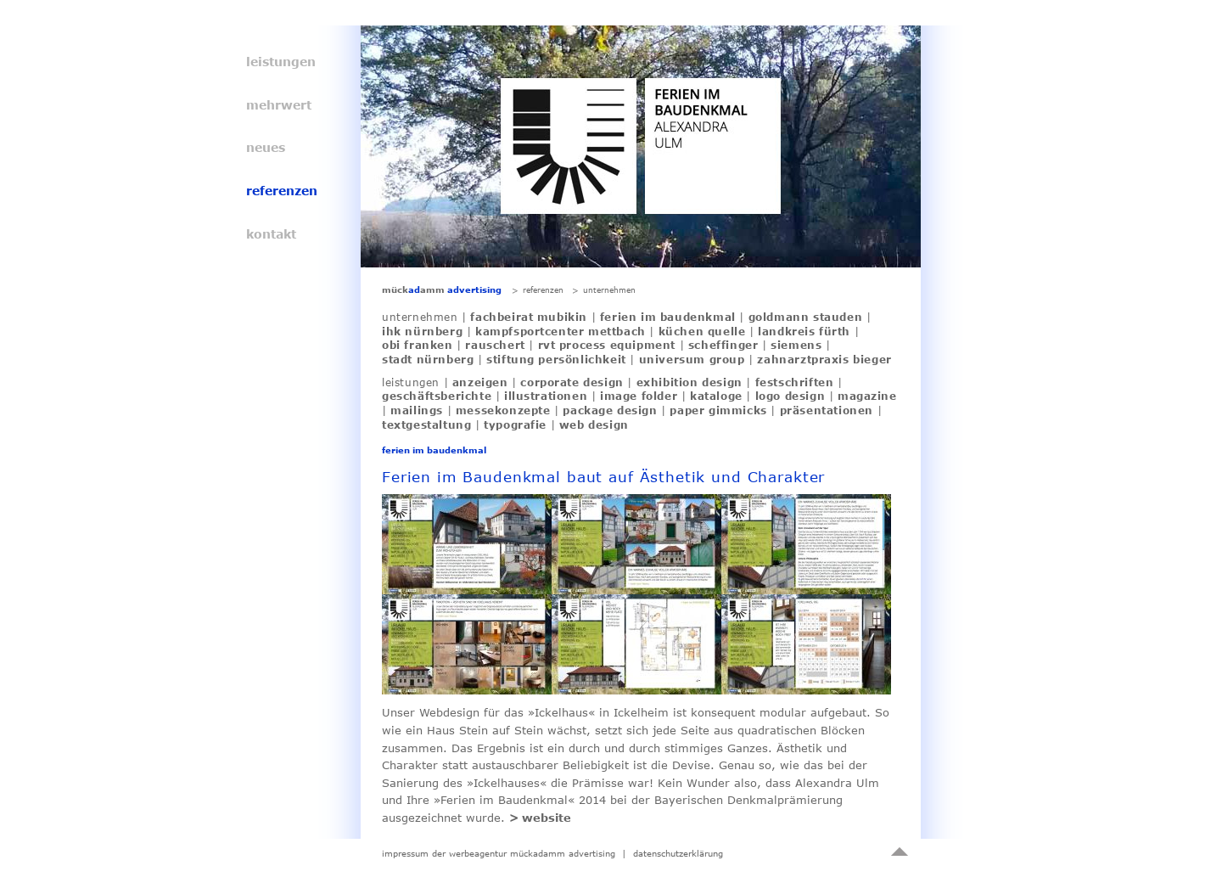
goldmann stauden (805, 317)
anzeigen (480, 382)
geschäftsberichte (436, 396)
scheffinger (723, 345)
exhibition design (689, 382)
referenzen (281, 190)
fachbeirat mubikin (528, 317)
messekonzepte (503, 410)
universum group (692, 359)
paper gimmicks (718, 410)
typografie (515, 424)
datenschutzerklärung (678, 853)
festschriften (794, 382)
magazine (867, 396)
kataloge (716, 396)
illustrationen (545, 396)
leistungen (281, 61)
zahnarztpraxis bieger (824, 359)
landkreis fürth (804, 331)
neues (265, 147)
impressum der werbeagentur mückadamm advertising (498, 853)
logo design (790, 396)
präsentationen (826, 410)
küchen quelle (702, 331)
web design (594, 424)
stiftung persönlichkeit (556, 359)
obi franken (417, 345)
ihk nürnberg (422, 331)
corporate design (572, 382)
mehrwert (278, 105)
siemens (796, 345)
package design (610, 410)
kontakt (271, 234)
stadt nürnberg (428, 359)
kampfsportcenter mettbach (560, 331)
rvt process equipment (607, 345)
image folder (638, 396)
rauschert (494, 345)
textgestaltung (426, 424)
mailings (416, 410)
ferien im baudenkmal (668, 317)
